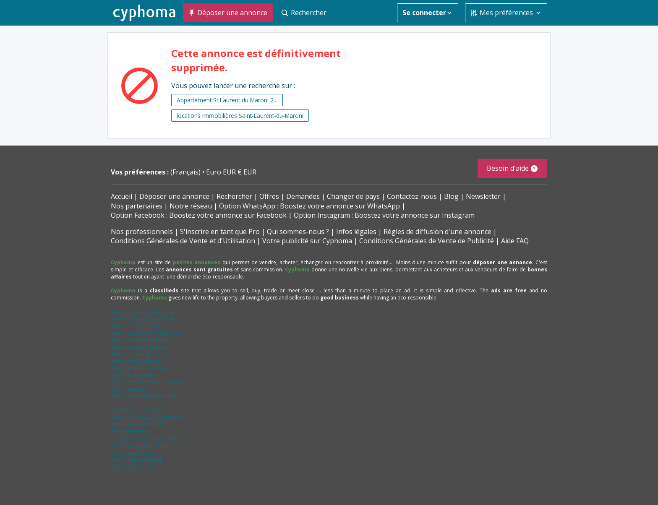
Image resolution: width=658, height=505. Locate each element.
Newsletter (483, 196)
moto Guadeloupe (133, 452)
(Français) (186, 172)
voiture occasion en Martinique (147, 417)
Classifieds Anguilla (134, 375)
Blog (451, 196)
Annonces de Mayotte (136, 360)
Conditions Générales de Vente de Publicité (426, 240)
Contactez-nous (412, 196)
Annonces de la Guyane (139, 325)
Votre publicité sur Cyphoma (307, 240)
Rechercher (234, 196)
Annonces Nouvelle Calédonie (146, 332)
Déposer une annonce (174, 196)
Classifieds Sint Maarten (139, 368)
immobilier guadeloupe (139, 445)
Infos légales (356, 231)
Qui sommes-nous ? (298, 231)
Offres (269, 196)
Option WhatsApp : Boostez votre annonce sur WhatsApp (309, 206)
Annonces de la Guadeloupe (144, 318)
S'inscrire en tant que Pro (220, 231)
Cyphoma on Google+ (137, 410)
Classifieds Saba (130, 389)
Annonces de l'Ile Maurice (141, 353)
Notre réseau (191, 206)
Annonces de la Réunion (139, 347)
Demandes (303, 196)
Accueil (121, 196)
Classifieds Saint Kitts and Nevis (148, 382)
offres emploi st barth (137, 459)
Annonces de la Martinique (142, 311)
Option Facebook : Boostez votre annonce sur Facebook (199, 215)
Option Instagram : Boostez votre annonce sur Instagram (384, 215)
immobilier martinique (137, 424)
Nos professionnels (142, 231)
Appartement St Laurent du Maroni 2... (227, 100)
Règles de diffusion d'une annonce (437, 231)
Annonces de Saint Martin (141, 340)
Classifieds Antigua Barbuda (144, 396)
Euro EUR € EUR (231, 172)
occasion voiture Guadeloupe (146, 438)
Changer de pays (353, 196)
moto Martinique (131, 431)
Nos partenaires (136, 206)
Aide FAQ (515, 240)
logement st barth (132, 466)
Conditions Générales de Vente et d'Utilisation (183, 240)
